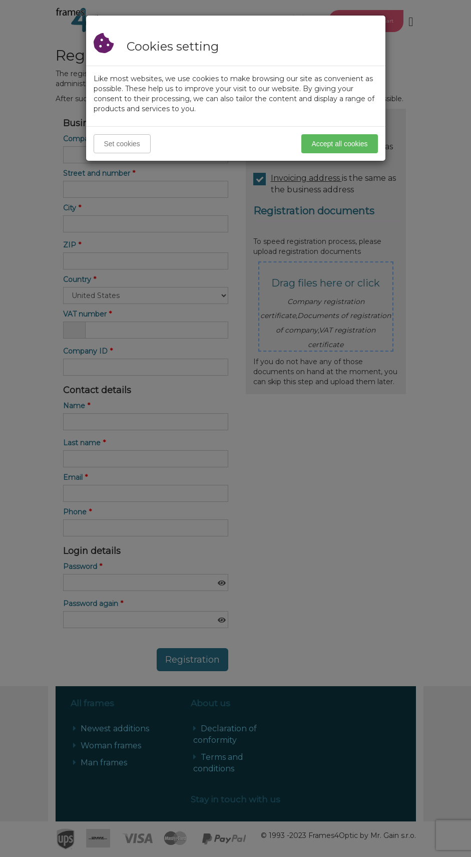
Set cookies (122, 144)
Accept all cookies (339, 144)
